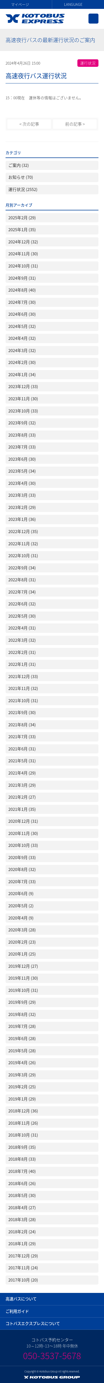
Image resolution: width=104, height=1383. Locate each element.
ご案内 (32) (18, 165)
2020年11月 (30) (23, 833)
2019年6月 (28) (22, 1038)
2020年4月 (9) (21, 918)
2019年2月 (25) (22, 1087)
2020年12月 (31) (23, 821)
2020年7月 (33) (22, 881)
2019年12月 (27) (23, 966)
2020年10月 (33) (23, 845)
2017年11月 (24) (23, 1268)
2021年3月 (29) (22, 785)
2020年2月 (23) (22, 942)
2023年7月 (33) (22, 447)
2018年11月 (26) (23, 1123)
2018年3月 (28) (22, 1219)
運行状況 (88, 63)
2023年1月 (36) (22, 519)
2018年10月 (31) (23, 1135)
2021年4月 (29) (22, 773)
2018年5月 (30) (22, 1195)
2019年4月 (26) (22, 1062)
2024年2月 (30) (22, 362)
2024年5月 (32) (22, 326)
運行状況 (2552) (22, 189)
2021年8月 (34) (22, 725)
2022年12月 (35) (23, 531)
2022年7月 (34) (22, 592)
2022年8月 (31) (22, 580)
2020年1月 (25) (22, 954)
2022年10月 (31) (23, 555)
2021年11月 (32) (23, 688)
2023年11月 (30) (23, 399)
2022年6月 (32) (22, 604)
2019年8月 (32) (22, 1014)
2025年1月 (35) (22, 229)
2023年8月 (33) (22, 435)
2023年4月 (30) (22, 483)
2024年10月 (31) (23, 266)
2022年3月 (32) (22, 640)
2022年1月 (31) (22, 664)
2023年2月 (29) (22, 507)
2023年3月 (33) (22, 495)
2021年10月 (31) (23, 700)
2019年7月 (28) (22, 1026)
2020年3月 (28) (22, 930)
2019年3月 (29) (22, 1075)
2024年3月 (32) (22, 350)
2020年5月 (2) (21, 906)
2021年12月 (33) (23, 676)
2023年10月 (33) (23, 411)
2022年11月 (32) (23, 544)
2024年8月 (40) (22, 290)
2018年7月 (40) (22, 1171)
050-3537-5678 (52, 1355)
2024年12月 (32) (23, 242)
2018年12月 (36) (23, 1111)
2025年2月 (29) (22, 218)
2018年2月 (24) (22, 1232)
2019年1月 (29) (22, 1099)
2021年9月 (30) (22, 712)
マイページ (20, 4)
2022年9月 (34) (22, 568)
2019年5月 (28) (22, 1051)
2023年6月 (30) (22, 459)
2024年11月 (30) (23, 254)
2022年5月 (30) (22, 616)
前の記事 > (75, 124)
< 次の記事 (29, 124)
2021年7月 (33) (22, 736)
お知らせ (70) (20, 177)
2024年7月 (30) (22, 302)
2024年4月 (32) (22, 338)
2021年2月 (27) (22, 797)
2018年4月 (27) (22, 1207)
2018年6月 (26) (22, 1183)
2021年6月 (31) (22, 749)
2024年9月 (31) (22, 278)
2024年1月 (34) (22, 374)
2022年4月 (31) (22, 628)
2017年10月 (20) (23, 1280)
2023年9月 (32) (22, 423)
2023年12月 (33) (23, 386)
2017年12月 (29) (23, 1256)
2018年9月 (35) (22, 1147)
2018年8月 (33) (22, 1159)
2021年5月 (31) (22, 761)
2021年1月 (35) (22, 809)
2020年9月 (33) (22, 857)
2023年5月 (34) (22, 471)
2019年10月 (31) (23, 990)
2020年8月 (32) (22, 869)
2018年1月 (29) (22, 1244)
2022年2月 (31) (22, 652)
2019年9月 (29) (22, 1002)
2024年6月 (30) (22, 314)
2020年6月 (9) (21, 893)
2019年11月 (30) (23, 978)
